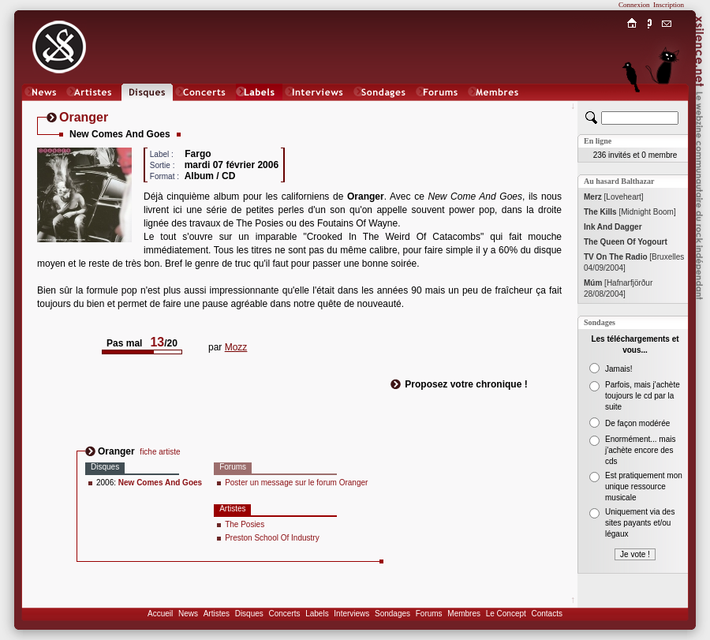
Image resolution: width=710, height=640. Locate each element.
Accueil (160, 613)
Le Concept (506, 613)
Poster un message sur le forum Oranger (296, 482)
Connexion (634, 5)
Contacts (546, 613)
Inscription (668, 5)
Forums (429, 613)
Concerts (284, 613)
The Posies (244, 524)
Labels (316, 613)
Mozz (236, 347)
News (188, 613)
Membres (463, 613)
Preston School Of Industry (272, 537)
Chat (667, 107)
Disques (249, 613)
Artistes (217, 613)
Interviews (351, 613)
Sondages (392, 613)
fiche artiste (160, 451)
